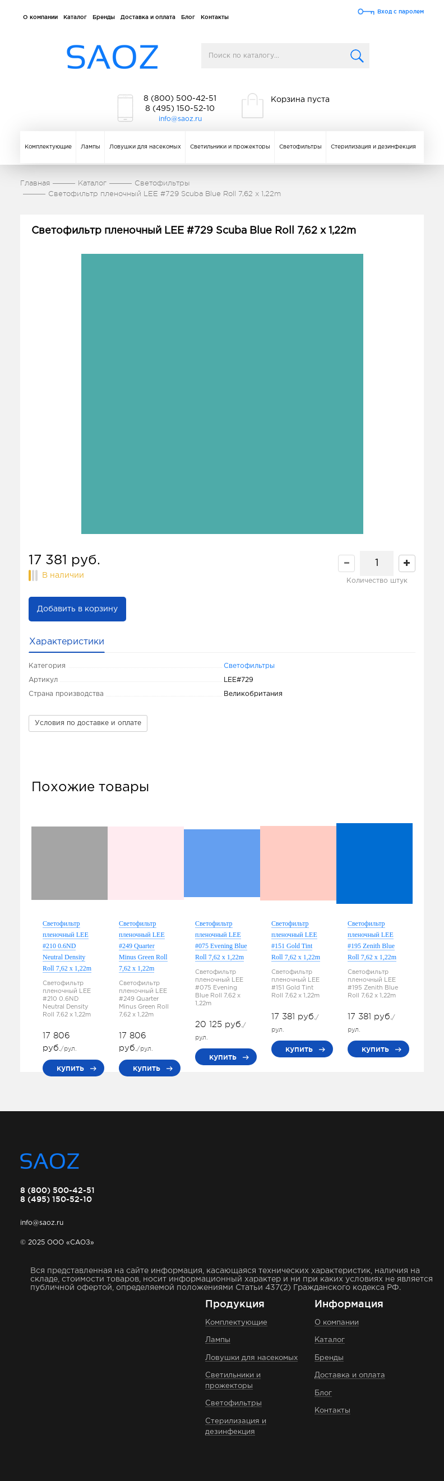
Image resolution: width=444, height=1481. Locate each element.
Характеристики (66, 642)
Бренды (103, 17)
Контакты (215, 17)
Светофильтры (300, 147)
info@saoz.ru (180, 119)
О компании (40, 17)
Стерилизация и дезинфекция (373, 147)
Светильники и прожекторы (230, 147)
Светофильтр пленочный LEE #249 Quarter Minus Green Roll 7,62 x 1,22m (143, 946)
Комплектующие (48, 147)
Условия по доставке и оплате (88, 723)
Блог (188, 17)
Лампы (90, 147)
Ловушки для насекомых (145, 147)
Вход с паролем (400, 11)
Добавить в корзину (77, 609)
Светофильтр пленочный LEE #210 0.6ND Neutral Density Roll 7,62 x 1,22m (67, 946)
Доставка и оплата (148, 17)
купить (70, 1068)
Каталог (75, 17)
